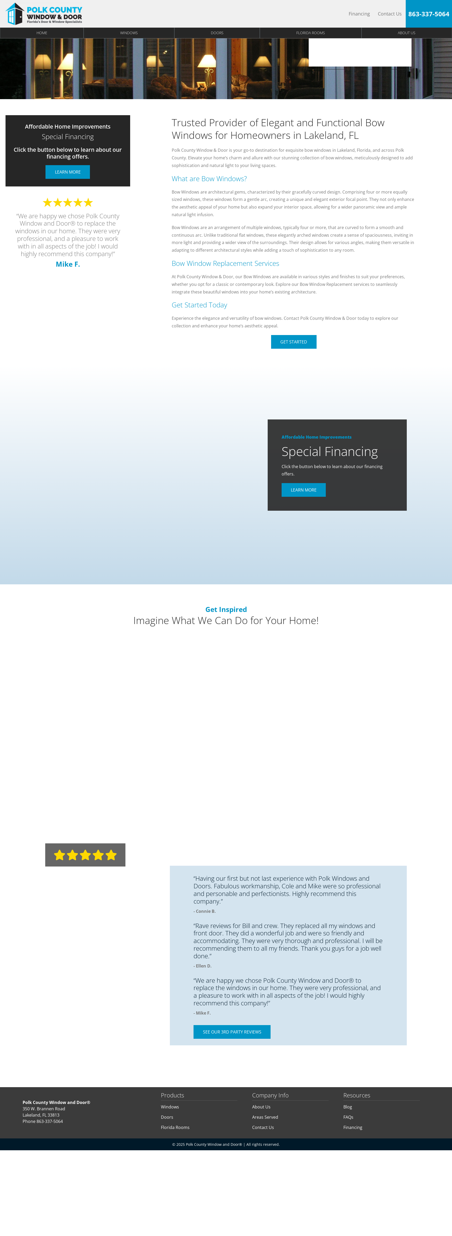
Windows (129, 32)
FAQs (348, 1117)
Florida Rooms (310, 32)
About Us (261, 1107)
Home (42, 32)
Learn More (68, 172)
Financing (359, 14)
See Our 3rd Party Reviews (232, 1032)
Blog (347, 1107)
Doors (217, 32)
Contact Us (390, 14)
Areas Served (265, 1117)
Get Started (293, 342)
